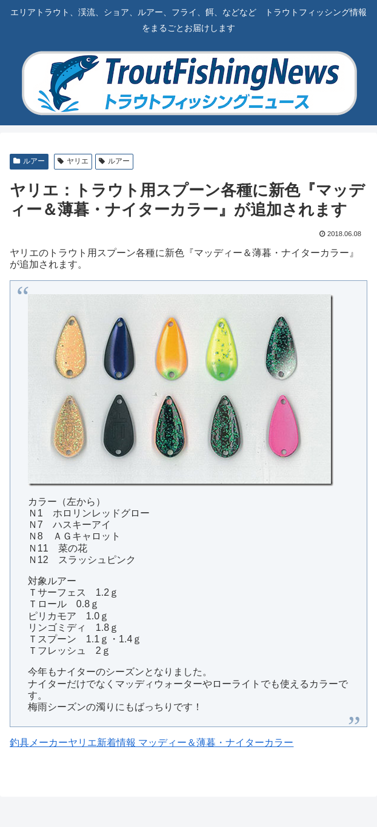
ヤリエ (73, 161)
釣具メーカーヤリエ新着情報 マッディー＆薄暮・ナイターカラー (151, 742)
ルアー (29, 161)
